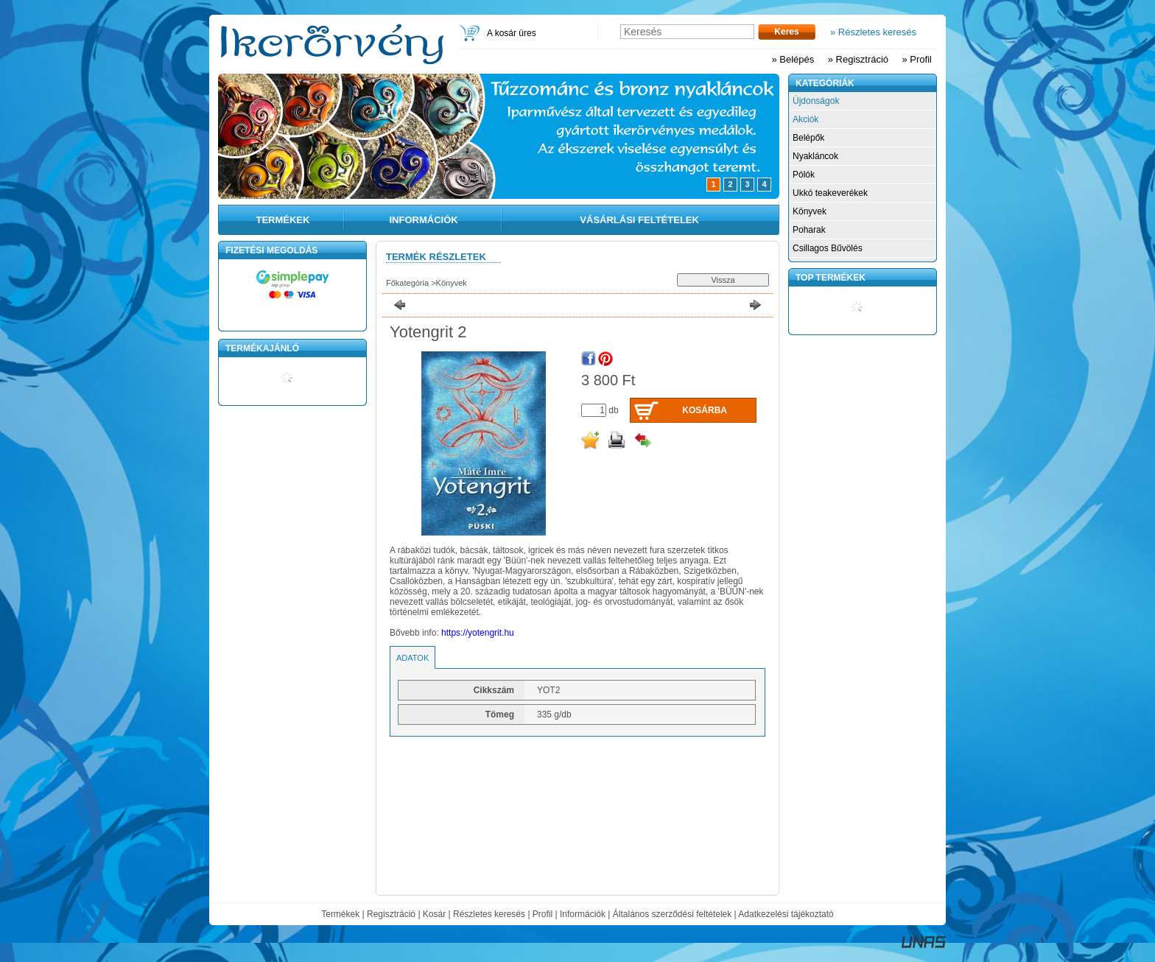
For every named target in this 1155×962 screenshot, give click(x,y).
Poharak (809, 230)
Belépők (808, 138)
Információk (582, 914)
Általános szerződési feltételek (672, 914)
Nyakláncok (815, 156)
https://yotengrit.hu (477, 633)
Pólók (804, 174)
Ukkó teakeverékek (830, 193)
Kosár (434, 914)
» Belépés (792, 59)
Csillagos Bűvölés (828, 248)
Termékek (340, 914)
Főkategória (407, 282)
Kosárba (704, 410)
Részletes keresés (489, 914)
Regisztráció (391, 914)
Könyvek (451, 282)
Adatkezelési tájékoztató (785, 914)
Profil (542, 914)
